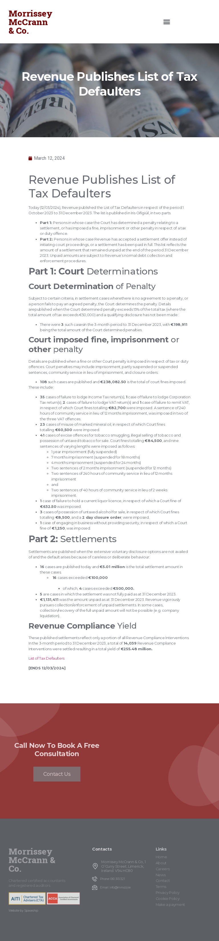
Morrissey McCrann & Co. (30, 22)
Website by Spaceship (23, 910)
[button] (166, 21)
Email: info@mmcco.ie (115, 887)
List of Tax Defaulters (46, 658)
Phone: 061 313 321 (112, 879)
